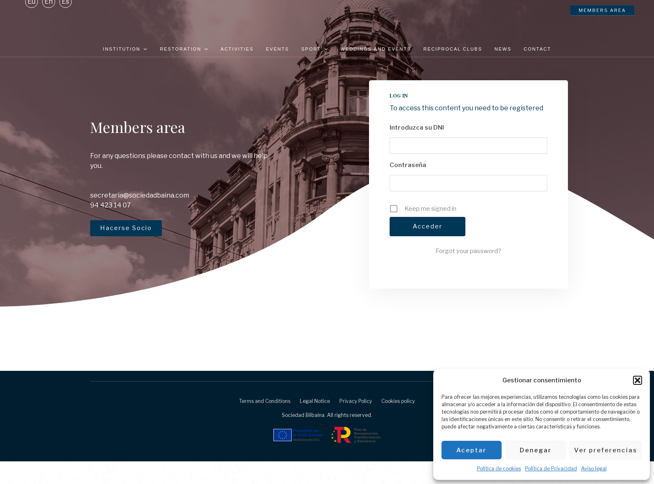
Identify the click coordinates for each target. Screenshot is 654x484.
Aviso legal (594, 468)
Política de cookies (499, 468)
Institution (125, 49)
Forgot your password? (468, 273)
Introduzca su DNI (417, 150)
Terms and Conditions (264, 423)
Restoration (184, 49)
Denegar (535, 450)
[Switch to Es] (65, 20)
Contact (537, 49)
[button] (637, 380)
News (503, 49)
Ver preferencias (605, 450)
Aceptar (471, 450)
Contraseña (408, 187)
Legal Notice (315, 423)
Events (277, 49)
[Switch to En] (48, 20)
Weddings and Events (376, 49)
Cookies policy (398, 423)
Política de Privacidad (551, 468)
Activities (237, 49)
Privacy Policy (355, 423)
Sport (314, 49)
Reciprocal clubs (452, 49)
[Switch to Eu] (31, 20)
